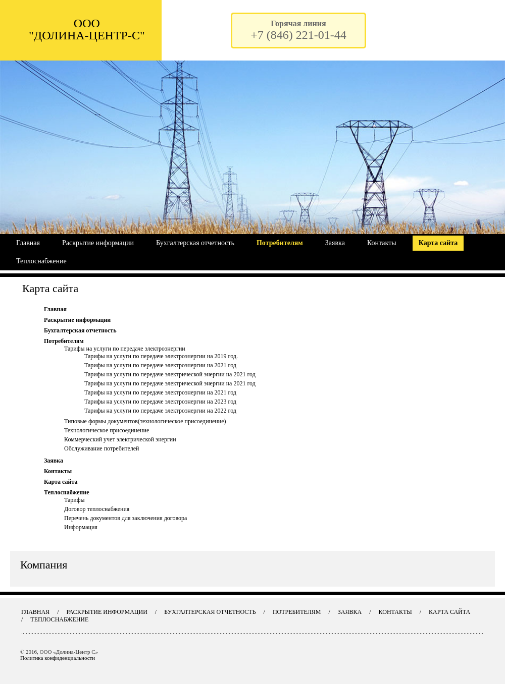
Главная (28, 243)
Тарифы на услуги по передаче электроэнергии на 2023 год (160, 401)
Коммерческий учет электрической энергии (120, 439)
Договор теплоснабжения (96, 508)
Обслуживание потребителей (101, 448)
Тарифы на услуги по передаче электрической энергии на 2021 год (170, 374)
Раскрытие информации (98, 243)
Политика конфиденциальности (57, 658)
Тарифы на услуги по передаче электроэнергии (124, 348)
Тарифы (74, 499)
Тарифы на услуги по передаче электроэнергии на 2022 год (160, 410)
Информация (80, 527)
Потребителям (280, 243)
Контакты (381, 243)
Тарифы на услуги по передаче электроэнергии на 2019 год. (161, 356)
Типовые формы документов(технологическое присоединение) (145, 421)
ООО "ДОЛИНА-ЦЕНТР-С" (87, 29)
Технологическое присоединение (106, 430)
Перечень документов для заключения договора (125, 518)
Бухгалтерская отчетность (195, 243)
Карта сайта (438, 243)
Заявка (335, 243)
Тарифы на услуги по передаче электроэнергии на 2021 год (160, 365)
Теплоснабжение (41, 261)
